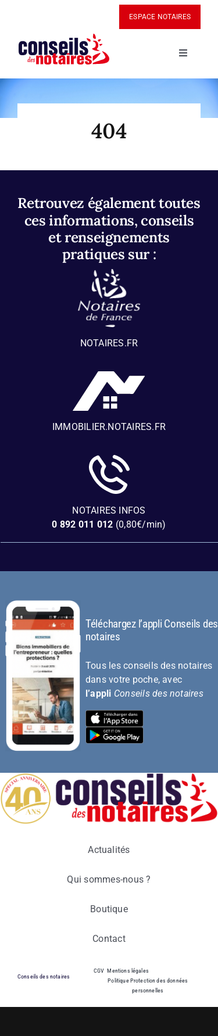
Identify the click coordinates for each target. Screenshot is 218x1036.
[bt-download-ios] (114, 714)
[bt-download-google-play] (114, 731)
